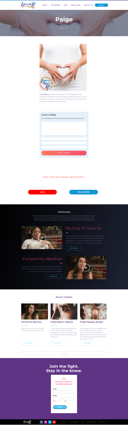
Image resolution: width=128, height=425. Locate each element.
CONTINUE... (74, 248)
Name (55, 396)
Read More (28, 343)
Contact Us (88, 5)
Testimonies (55, 5)
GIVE (42, 192)
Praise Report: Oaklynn (62, 322)
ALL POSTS (64, 354)
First (54, 401)
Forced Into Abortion (31, 322)
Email (55, 389)
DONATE (101, 5)
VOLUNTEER (83, 192)
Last (65, 401)
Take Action (75, 5)
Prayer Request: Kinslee (91, 322)
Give (65, 5)
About (44, 5)
